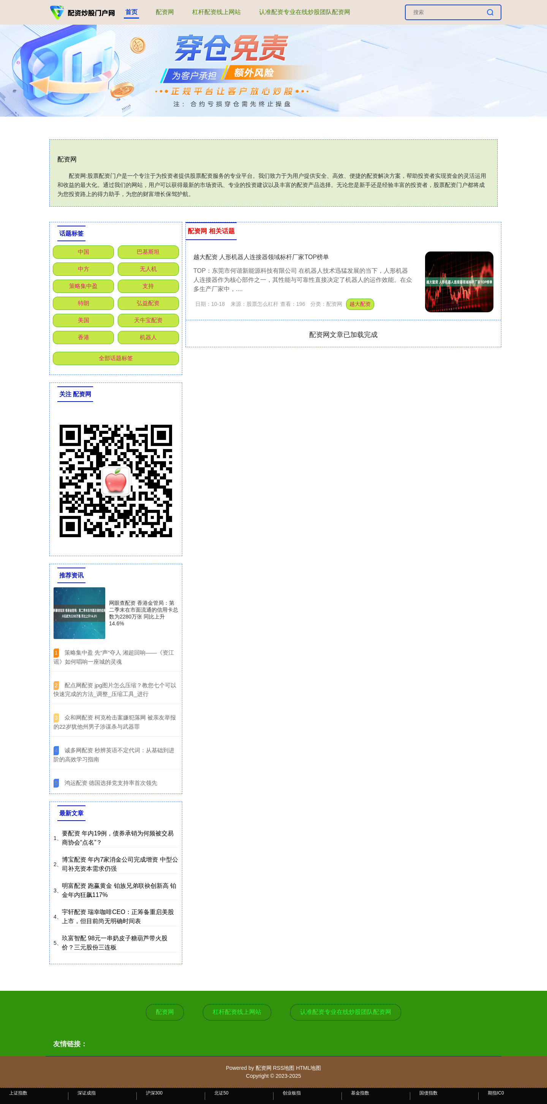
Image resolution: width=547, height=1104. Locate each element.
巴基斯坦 (148, 251)
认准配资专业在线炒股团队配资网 (304, 12)
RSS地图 (283, 1068)
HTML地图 (308, 1068)
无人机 (148, 269)
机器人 (148, 337)
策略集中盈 (83, 286)
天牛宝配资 (148, 320)
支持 (148, 286)
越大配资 (360, 304)
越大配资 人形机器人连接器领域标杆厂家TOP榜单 (261, 257)
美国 (83, 320)
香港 (83, 337)
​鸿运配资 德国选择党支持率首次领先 (111, 783)
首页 (131, 12)
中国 (83, 251)
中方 (83, 269)
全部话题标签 (116, 358)
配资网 (165, 12)
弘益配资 (148, 303)
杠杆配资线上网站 (216, 12)
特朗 (83, 303)
